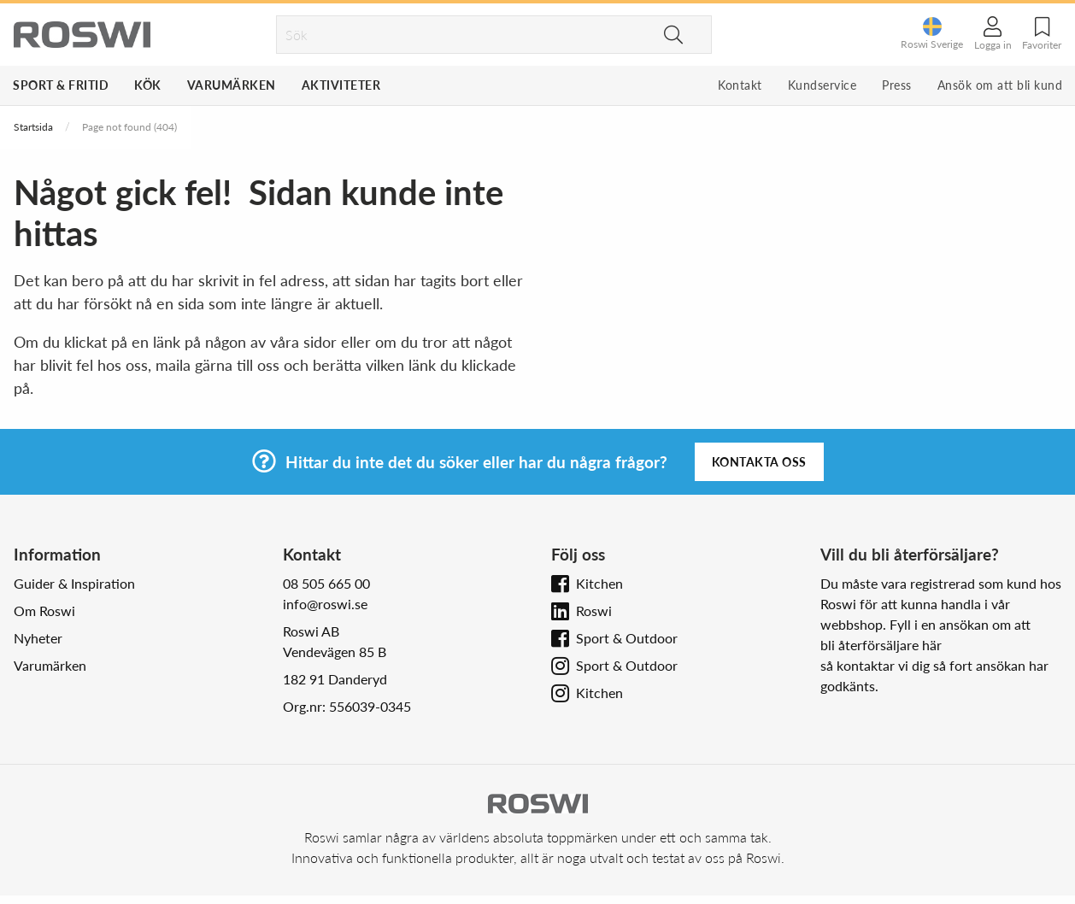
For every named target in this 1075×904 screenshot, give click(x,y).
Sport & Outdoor (627, 638)
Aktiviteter (341, 85)
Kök (148, 85)
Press (897, 85)
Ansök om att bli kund (1000, 85)
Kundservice (822, 85)
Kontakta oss (759, 462)
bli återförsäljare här (881, 645)
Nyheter (38, 638)
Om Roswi (44, 610)
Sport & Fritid (61, 85)
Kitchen (599, 583)
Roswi (594, 610)
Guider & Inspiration (74, 583)
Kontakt (740, 85)
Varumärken (231, 85)
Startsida (33, 126)
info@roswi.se (325, 604)
